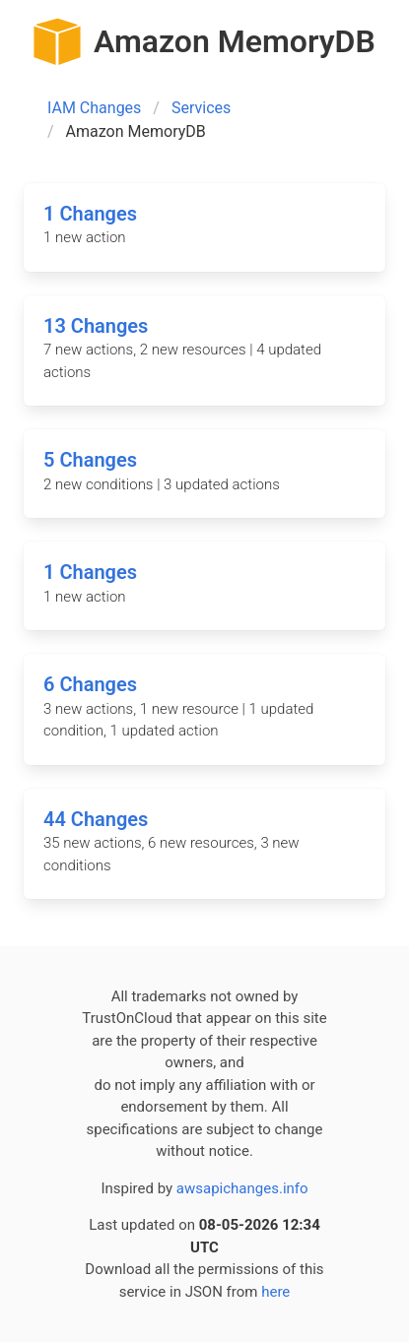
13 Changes (95, 326)
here (275, 1292)
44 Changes (95, 819)
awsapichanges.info (242, 1188)
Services (201, 107)
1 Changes (90, 213)
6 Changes (90, 684)
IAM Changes (94, 107)
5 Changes (90, 460)
